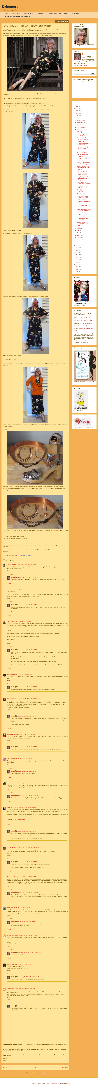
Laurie (8, 621)
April (78, 233)
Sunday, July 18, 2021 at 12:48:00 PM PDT (25, 876)
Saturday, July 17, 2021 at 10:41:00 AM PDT (29, 698)
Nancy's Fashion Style (86, 323)
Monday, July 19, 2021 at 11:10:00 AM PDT (28, 921)
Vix (8, 907)
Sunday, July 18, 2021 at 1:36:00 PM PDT (27, 831)
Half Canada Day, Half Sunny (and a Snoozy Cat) (83, 223)
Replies (11, 574)
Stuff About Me (16, 13)
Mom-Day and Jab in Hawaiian (82, 190)
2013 (77, 259)
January (79, 240)
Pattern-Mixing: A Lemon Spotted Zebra (83, 202)
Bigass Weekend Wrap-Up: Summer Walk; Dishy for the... (83, 197)
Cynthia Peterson (11, 564)
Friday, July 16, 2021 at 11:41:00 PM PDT (24, 589)
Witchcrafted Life (11, 807)
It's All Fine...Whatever (85, 326)
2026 (77, 106)
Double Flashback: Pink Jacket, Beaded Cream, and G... (84, 168)
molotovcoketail (55, 1083)
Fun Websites (75, 13)
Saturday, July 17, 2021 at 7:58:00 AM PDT (21, 674)
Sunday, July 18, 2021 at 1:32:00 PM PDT (27, 716)
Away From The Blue (84, 317)
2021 (77, 118)
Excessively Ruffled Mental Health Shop (83, 138)
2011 (77, 264)
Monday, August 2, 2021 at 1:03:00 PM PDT (28, 1006)
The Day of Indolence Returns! (82, 155)
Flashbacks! (40, 13)
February (79, 237)
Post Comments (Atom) (39, 1073)
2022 (77, 115)
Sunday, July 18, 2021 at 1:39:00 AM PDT (30, 783)
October (79, 124)
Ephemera (9, 6)
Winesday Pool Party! (82, 152)
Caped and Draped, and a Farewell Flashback (84, 209)
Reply (8, 570)
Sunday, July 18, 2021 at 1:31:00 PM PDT (27, 649)
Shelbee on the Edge (12, 935)
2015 (77, 255)
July (78, 132)
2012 (77, 262)
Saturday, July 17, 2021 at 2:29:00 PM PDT (24, 734)
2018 (77, 247)
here (27, 98)
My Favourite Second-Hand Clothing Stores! (17, 16)
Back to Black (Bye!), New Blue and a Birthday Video (84, 148)
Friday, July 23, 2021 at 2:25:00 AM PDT (21, 964)
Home (6, 13)
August (79, 129)
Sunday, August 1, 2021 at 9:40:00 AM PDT (26, 988)
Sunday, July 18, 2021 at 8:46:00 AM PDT (27, 807)
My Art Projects (28, 13)
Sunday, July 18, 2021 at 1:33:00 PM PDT (27, 746)
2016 (77, 252)
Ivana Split (10, 734)
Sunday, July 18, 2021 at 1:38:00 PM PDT (27, 892)
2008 (77, 271)
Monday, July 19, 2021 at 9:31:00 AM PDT (19, 907)
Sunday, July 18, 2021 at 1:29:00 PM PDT (27, 604)
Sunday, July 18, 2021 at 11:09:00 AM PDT (28, 847)
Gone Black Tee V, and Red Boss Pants (83, 186)
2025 (77, 108)
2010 (77, 267)
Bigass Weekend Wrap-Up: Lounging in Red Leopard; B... (83, 218)
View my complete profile (80, 65)
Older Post (65, 1067)
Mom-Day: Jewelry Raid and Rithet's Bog (83, 163)
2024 (77, 111)
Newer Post (6, 1067)
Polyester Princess (12, 698)
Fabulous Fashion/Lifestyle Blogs (57, 13)
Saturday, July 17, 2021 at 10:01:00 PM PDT (21, 758)
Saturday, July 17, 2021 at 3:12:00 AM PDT (22, 621)
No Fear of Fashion (12, 847)
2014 (77, 257)
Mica (8, 758)
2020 (77, 243)
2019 (77, 245)
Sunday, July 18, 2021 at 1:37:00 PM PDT (27, 861)
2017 (77, 250)
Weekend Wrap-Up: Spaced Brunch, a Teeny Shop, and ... (83, 173)
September (80, 127)
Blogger (68, 1083)
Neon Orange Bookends (83, 194)
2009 (77, 269)
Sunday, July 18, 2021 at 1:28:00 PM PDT (27, 577)
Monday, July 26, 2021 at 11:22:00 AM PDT (28, 976)
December (80, 120)
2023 (77, 113)
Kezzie (8, 964)
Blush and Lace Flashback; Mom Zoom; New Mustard (84, 143)
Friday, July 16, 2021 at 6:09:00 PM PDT (27, 564)
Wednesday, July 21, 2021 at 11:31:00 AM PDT (29, 952)
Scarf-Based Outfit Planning (82, 159)
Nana (8, 674)
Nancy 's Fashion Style (13, 783)
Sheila (13, 577)
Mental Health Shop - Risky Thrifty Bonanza (83, 183)
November (80, 122)
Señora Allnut (10, 988)
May (78, 230)
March (79, 235)
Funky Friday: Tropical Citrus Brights (83, 134)
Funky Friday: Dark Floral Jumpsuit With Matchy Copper (83, 178)
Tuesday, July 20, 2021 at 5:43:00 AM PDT (29, 935)
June (78, 228)
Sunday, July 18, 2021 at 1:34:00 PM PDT (27, 795)
